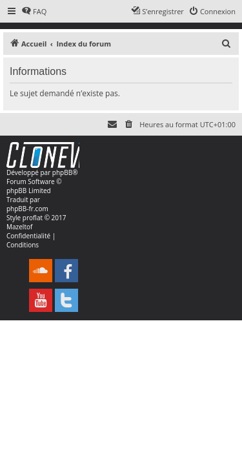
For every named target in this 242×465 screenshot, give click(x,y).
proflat (33, 217)
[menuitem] (33, 11)
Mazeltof (19, 226)
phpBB (62, 172)
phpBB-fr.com (27, 208)
